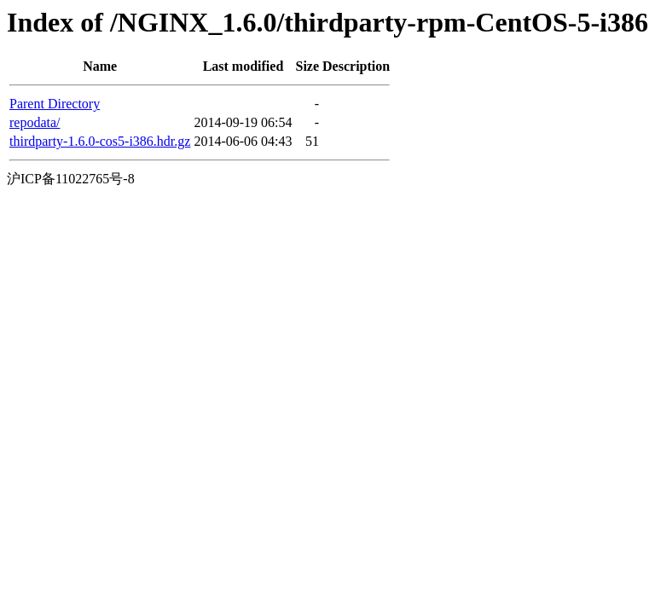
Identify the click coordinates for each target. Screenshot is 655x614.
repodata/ (35, 122)
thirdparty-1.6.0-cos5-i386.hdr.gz (99, 141)
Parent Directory (54, 103)
